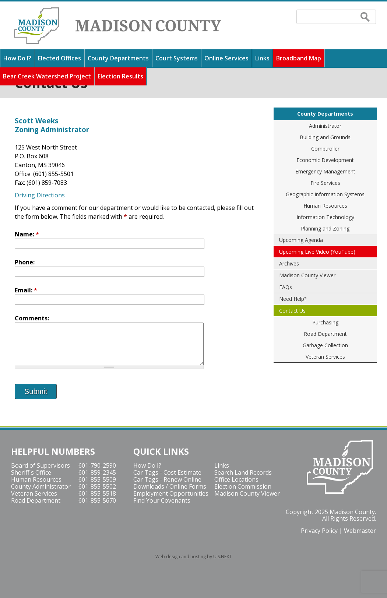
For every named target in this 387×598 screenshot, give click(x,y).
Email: (26, 290)
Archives (289, 263)
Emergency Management (325, 171)
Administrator (325, 125)
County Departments (118, 58)
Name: (27, 234)
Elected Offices (59, 58)
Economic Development (325, 159)
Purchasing (325, 322)
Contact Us (292, 310)
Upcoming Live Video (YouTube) (317, 251)
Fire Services (325, 182)
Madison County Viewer (307, 275)
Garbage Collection (325, 345)
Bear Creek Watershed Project (47, 76)
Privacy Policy (319, 531)
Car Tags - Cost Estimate (167, 472)
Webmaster (360, 531)
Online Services (226, 58)
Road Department (325, 333)
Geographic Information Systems (325, 194)
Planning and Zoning (325, 228)
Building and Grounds (325, 137)
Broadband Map (298, 58)
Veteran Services (325, 356)
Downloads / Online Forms (169, 486)
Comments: (32, 318)
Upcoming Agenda (301, 239)
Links (262, 58)
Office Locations (236, 479)
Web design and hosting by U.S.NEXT (193, 556)
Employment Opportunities (170, 493)
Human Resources (325, 205)
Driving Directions (40, 195)
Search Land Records (243, 472)
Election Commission (242, 486)
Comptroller (325, 148)
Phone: (25, 262)
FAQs (285, 287)
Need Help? (292, 298)
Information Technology (325, 217)
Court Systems (176, 58)
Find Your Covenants (161, 500)
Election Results (120, 76)
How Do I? (17, 58)
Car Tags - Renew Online (167, 479)
